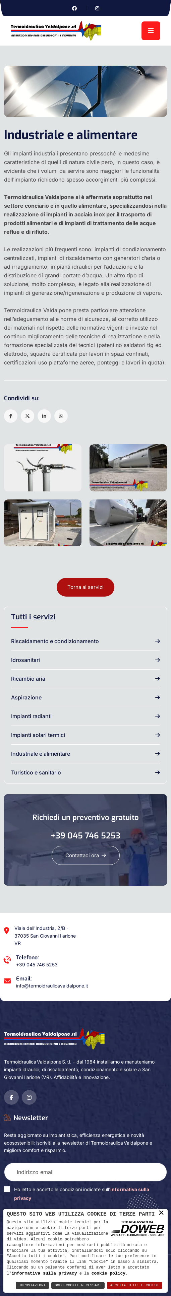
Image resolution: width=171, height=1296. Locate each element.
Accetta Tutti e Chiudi (134, 1285)
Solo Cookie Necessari (78, 1285)
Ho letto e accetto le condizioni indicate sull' (81, 1193)
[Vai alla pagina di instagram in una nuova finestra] (97, 8)
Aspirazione (26, 697)
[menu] (150, 30)
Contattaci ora (85, 855)
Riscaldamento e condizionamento (55, 641)
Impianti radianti (31, 716)
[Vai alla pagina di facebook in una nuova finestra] (74, 8)
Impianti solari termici (38, 735)
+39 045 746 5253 (85, 835)
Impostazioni (32, 1285)
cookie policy (108, 1273)
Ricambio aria (28, 678)
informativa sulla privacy (44, 1273)
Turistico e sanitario (36, 772)
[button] (10, 416)
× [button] (161, 1213)
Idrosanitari (25, 660)
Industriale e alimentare (40, 753)
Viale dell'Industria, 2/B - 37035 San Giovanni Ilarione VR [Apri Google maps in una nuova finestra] (45, 935)
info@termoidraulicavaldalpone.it (52, 985)
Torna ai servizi (85, 587)
